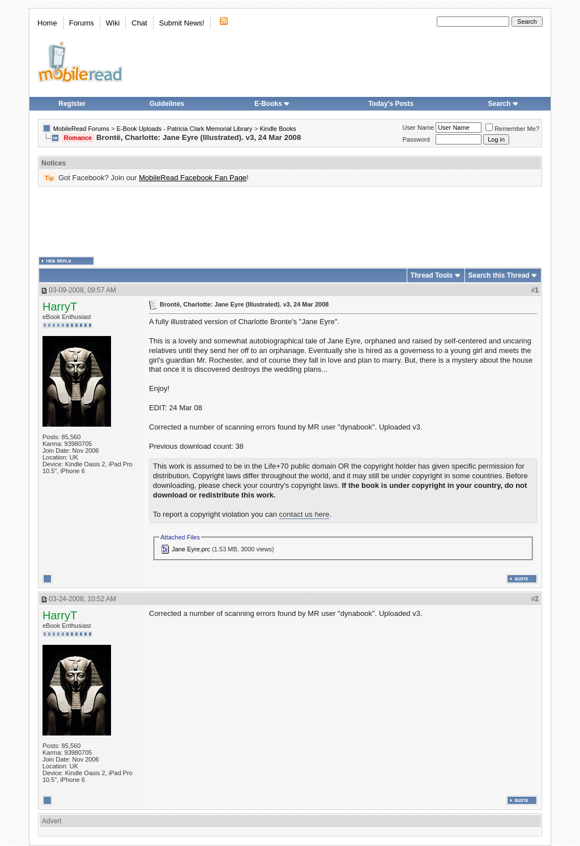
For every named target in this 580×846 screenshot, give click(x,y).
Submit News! (181, 23)
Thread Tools (432, 275)
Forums (81, 23)
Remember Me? (512, 128)
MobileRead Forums (81, 128)
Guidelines (167, 104)
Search (503, 104)
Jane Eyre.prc (191, 549)
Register (72, 104)
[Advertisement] (290, 221)
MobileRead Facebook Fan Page (192, 177)
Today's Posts (390, 104)
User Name (418, 127)
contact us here (304, 514)
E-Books (272, 104)
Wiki (113, 23)
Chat (139, 23)
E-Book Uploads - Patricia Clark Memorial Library (185, 128)
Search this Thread (499, 275)
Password (416, 139)
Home (47, 23)
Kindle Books (278, 128)
